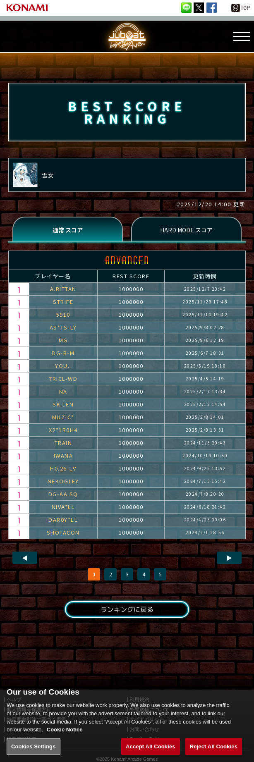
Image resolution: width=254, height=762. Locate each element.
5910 (63, 314)
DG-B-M (63, 353)
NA (63, 391)
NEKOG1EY (63, 481)
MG (63, 340)
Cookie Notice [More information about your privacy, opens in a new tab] (65, 736)
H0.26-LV (63, 468)
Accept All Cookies (150, 753)
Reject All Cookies (213, 753)
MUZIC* (63, 417)
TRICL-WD (63, 378)
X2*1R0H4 (63, 430)
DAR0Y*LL (63, 519)
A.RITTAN (63, 289)
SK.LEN (63, 404)
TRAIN (63, 443)
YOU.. (63, 366)
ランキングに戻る (127, 609)
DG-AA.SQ (63, 494)
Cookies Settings (33, 753)
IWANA (63, 455)
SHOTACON (63, 532)
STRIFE (63, 302)
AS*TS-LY (63, 327)
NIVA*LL (63, 507)
